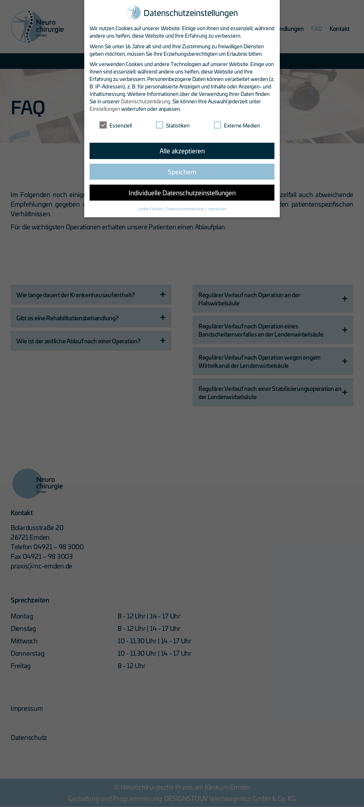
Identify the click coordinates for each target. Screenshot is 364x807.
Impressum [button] (217, 208)
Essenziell (116, 125)
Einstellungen (105, 108)
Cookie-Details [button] (150, 208)
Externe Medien (237, 125)
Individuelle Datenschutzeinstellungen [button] (182, 192)
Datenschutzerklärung (145, 101)
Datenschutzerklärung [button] (185, 208)
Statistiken (172, 125)
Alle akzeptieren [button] (182, 151)
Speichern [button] (182, 171)
